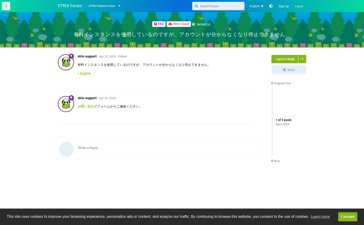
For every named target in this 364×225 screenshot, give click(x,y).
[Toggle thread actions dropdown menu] (302, 59)
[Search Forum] (218, 6)
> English (84, 73)
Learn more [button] (320, 217)
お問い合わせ (87, 106)
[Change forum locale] (256, 6)
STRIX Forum (70, 5)
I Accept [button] (347, 217)
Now (275, 160)
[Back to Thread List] (6, 6)
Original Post (281, 83)
